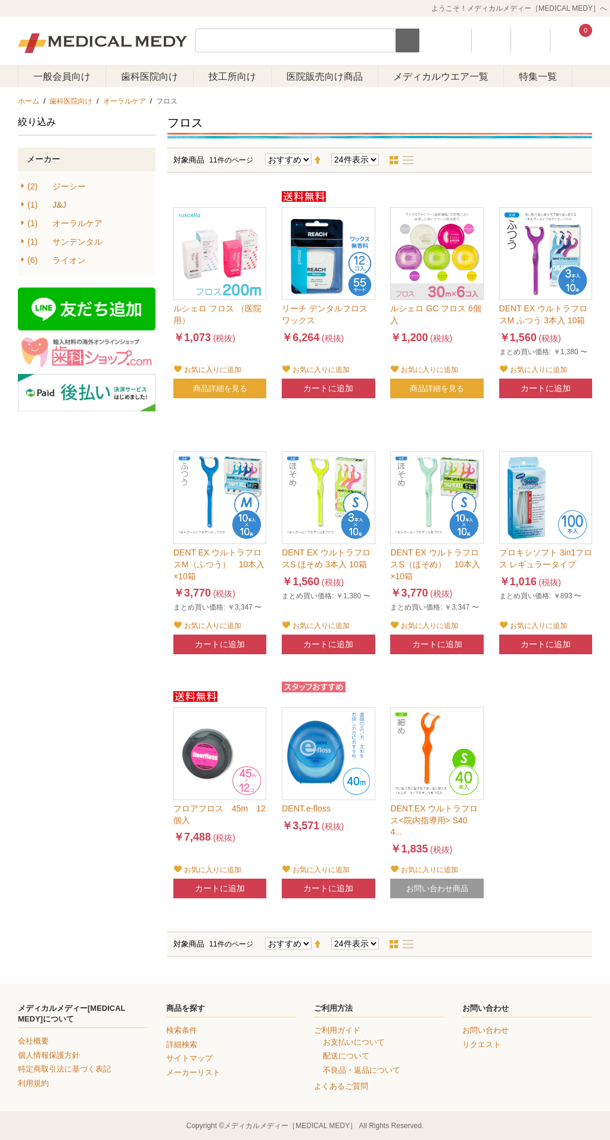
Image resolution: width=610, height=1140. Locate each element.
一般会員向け (62, 76)
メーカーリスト (193, 1072)
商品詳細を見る (220, 388)
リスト (412, 160)
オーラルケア (124, 101)
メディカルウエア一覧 (440, 76)
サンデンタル (64, 242)
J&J (46, 205)
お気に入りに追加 (212, 370)
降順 (322, 160)
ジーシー (56, 186)
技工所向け (232, 76)
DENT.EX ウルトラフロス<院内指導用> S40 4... (434, 820)
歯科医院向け (149, 76)
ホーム (28, 101)
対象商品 (188, 159)
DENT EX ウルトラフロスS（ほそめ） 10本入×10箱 (435, 564)
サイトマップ (189, 1058)
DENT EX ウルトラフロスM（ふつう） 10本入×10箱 (218, 564)
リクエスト (481, 1044)
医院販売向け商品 (325, 76)
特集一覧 (538, 76)
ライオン (56, 260)
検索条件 (181, 1030)
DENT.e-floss (306, 808)
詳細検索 (181, 1044)
